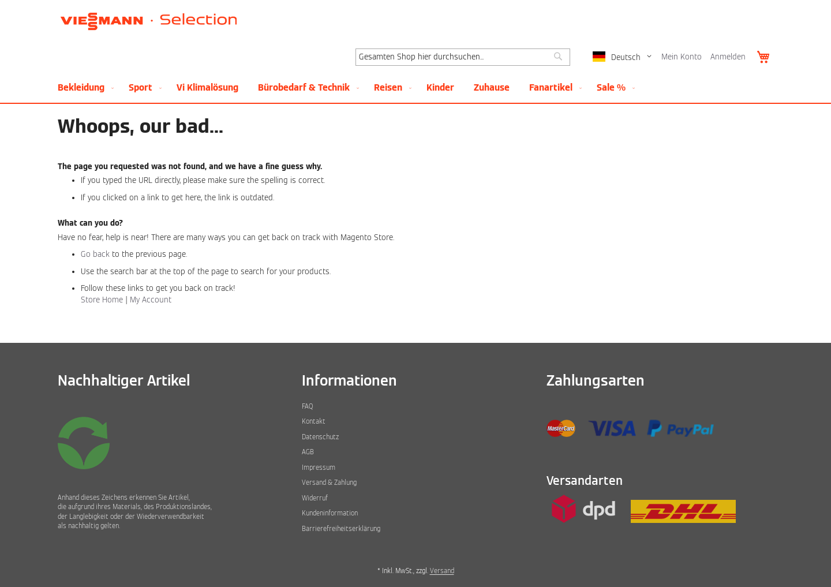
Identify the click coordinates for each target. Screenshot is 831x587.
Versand (442, 571)
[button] (624, 57)
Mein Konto (681, 57)
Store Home (102, 300)
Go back (95, 254)
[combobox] (462, 57)
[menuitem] (83, 87)
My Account (150, 300)
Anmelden (728, 57)
